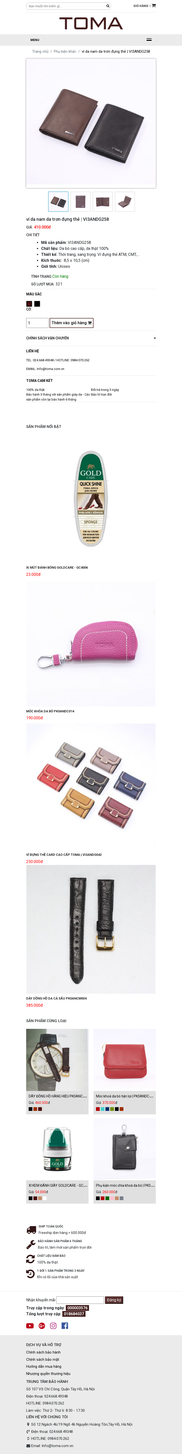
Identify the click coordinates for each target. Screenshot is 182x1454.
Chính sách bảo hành (43, 1352)
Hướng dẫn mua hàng (43, 1366)
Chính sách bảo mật (42, 1359)
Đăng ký (114, 1300)
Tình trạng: (41, 276)
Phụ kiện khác (65, 51)
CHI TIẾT (33, 235)
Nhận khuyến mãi (40, 1300)
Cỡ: (29, 309)
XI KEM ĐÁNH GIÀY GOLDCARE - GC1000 (60, 1185)
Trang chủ (40, 51)
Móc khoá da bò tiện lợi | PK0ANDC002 (125, 1096)
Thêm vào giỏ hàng (71, 322)
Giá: (29, 227)
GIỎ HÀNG (144, 5)
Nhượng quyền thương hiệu (48, 1373)
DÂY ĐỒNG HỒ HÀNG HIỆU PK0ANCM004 (60, 1096)
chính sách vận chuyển (91, 338)
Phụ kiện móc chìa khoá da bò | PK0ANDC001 (131, 1185)
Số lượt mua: (43, 284)
